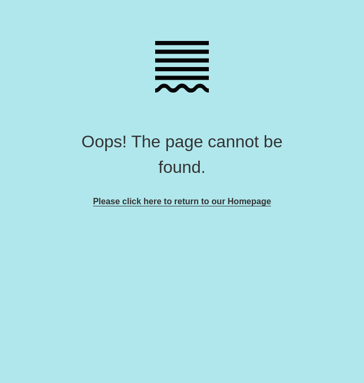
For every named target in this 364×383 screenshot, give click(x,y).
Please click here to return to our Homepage (182, 201)
